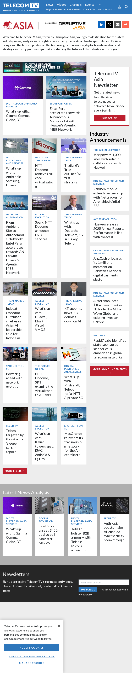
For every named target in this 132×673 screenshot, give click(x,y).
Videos (61, 4)
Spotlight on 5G (61, 103)
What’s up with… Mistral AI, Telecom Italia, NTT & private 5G (73, 387)
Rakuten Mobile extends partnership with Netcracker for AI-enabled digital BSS (108, 197)
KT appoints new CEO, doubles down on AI (73, 314)
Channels (76, 4)
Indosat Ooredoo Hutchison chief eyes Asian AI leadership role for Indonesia (13, 323)
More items (15, 470)
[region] (31, 646)
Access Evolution (42, 216)
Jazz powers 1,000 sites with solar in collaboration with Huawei (107, 161)
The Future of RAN (42, 367)
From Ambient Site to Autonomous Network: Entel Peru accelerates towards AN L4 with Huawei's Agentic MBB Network (15, 247)
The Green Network (106, 149)
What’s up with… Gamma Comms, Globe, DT (18, 115)
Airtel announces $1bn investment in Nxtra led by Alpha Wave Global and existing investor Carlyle (107, 311)
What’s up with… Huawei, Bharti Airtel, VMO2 (42, 318)
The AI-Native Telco (73, 159)
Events (89, 4)
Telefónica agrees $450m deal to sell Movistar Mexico (49, 534)
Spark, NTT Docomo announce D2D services (43, 230)
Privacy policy (85, 594)
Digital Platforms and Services (63, 9)
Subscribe (109, 118)
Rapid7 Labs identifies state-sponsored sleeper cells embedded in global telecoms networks (109, 348)
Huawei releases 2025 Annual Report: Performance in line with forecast (108, 230)
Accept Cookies (32, 647)
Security (12, 425)
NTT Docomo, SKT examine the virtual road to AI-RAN (44, 384)
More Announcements (110, 371)
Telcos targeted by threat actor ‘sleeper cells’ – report (15, 441)
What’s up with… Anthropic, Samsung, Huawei (13, 176)
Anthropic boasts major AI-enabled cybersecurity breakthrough (114, 531)
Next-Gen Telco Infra (43, 159)
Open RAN (89, 9)
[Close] (59, 626)
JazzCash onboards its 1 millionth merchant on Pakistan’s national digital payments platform (107, 268)
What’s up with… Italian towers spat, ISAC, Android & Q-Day (44, 446)
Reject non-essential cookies (31, 656)
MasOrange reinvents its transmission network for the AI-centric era (73, 444)
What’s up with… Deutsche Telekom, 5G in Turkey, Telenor (73, 232)
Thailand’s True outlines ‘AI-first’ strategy (73, 173)
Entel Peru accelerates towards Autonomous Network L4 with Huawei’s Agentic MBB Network (65, 119)
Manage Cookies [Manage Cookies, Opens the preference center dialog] (31, 663)
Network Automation (14, 216)
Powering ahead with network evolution (14, 380)
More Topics (107, 9)
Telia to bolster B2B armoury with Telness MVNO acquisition (81, 539)
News (49, 4)
